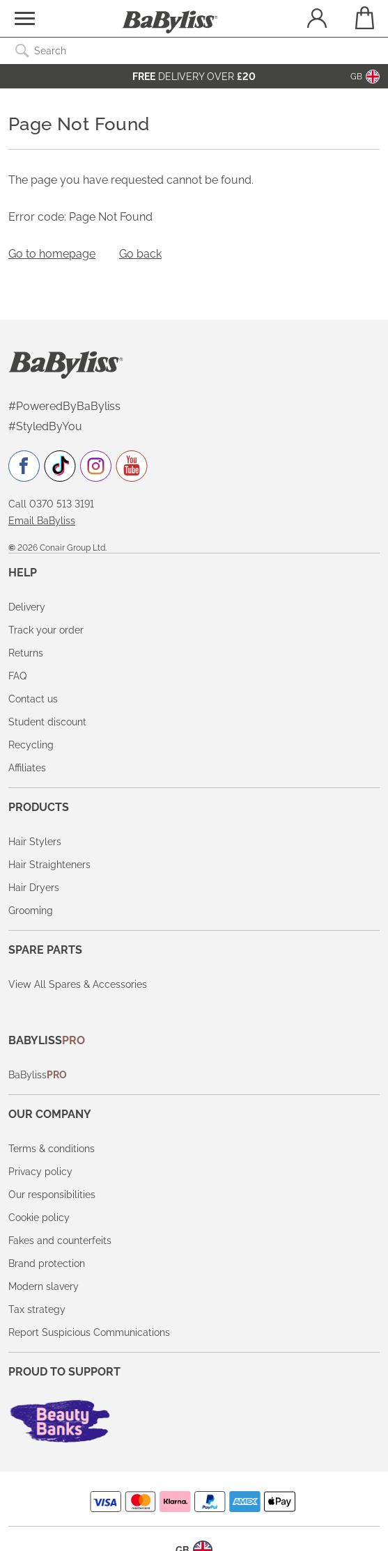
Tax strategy (36, 1309)
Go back (140, 253)
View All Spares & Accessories (77, 984)
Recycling (31, 744)
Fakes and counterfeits (59, 1240)
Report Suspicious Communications (89, 1332)
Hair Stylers (34, 841)
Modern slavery (43, 1286)
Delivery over (194, 76)
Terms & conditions (51, 1148)
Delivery (26, 607)
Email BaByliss (41, 520)
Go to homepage (51, 253)
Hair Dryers (33, 887)
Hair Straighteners (49, 864)
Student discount (47, 721)
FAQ (17, 676)
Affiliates (27, 767)
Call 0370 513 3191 (51, 504)
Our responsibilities (51, 1194)
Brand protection (46, 1263)
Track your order (46, 630)
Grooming (30, 910)
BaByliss (37, 1074)
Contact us (33, 698)
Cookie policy (39, 1217)
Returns (25, 653)
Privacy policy (40, 1171)
